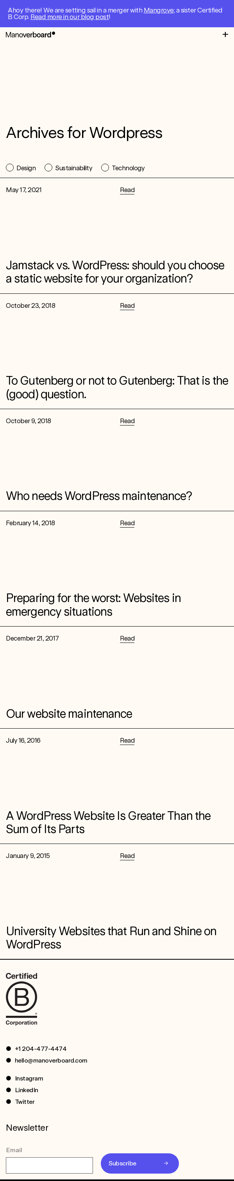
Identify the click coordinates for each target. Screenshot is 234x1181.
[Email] (49, 1167)
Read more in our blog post (69, 17)
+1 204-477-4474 (41, 1050)
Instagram (29, 1080)
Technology (128, 168)
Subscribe (122, 1165)
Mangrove (159, 10)
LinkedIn (26, 1091)
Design (26, 168)
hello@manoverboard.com (51, 1062)
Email (14, 1151)
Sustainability (73, 168)
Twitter (25, 1103)
